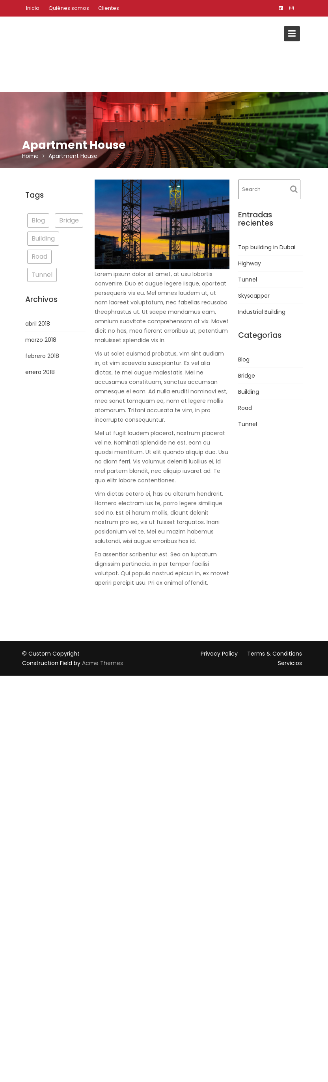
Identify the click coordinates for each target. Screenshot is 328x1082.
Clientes (108, 8)
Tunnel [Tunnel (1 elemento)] (42, 274)
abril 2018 (37, 324)
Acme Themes (102, 663)
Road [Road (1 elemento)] (39, 256)
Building (248, 392)
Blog (244, 359)
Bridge (246, 376)
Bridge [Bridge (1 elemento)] (69, 220)
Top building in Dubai (266, 247)
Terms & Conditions (274, 654)
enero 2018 (40, 372)
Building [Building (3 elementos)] (43, 238)
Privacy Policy (219, 654)
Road (245, 408)
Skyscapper (254, 296)
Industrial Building (261, 312)
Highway (249, 263)
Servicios (290, 663)
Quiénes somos (68, 8)
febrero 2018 (42, 356)
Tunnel (247, 279)
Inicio (32, 8)
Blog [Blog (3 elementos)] (38, 220)
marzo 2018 (40, 340)
